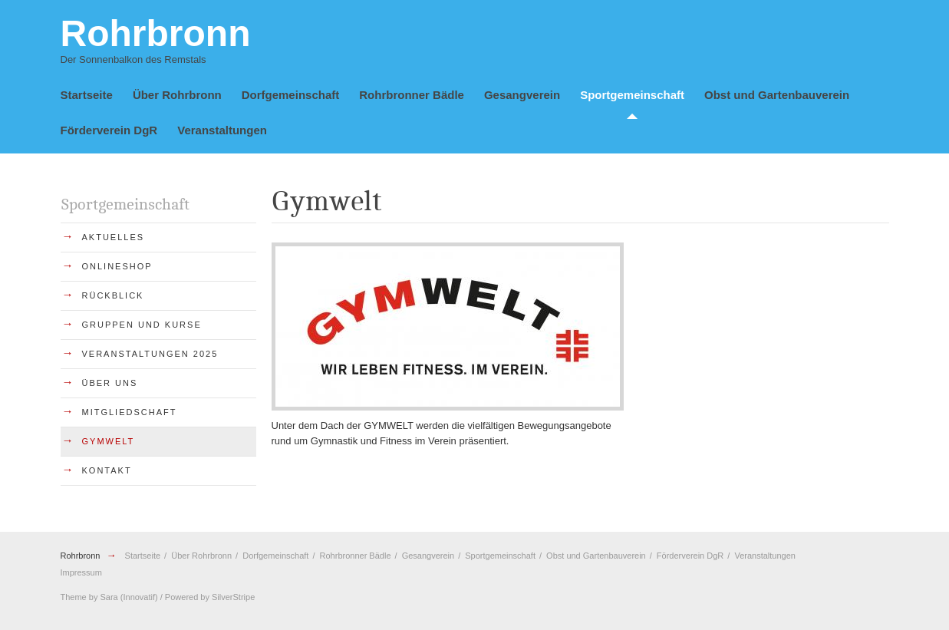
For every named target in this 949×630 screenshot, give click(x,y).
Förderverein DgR (109, 130)
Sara (108, 597)
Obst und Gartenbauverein (776, 94)
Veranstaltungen (222, 130)
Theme (74, 597)
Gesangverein (522, 94)
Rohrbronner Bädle (411, 94)
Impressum (81, 572)
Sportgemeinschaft (632, 94)
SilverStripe (233, 597)
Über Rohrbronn (177, 94)
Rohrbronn (82, 555)
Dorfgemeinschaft (291, 94)
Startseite (87, 94)
